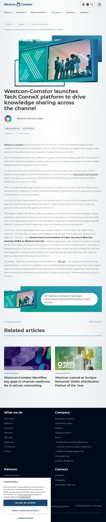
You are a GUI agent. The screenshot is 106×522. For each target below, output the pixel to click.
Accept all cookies (25, 503)
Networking (28, 128)
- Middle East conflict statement (71, 442)
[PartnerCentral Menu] (99, 4)
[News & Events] (39, 12)
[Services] (57, 12)
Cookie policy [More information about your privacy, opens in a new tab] (24, 497)
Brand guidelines (60, 506)
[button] (83, 4)
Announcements (39, 24)
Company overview (65, 418)
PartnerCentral (11, 475)
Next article (95, 321)
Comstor (8, 428)
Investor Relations (64, 460)
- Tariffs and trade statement (69, 451)
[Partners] (21, 12)
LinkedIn (59, 475)
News (21, 24)
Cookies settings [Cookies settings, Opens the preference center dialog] (25, 518)
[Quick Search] (91, 4)
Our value (9, 418)
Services (8, 437)
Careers (59, 428)
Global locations (63, 432)
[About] (8, 12)
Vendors (8, 432)
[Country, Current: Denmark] (87, 4)
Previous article (13, 321)
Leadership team (64, 423)
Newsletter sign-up (65, 484)
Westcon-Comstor (14, 144)
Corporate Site (62, 456)
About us (9, 442)
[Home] (18, 4)
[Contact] (85, 12)
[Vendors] (71, 12)
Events (7, 451)
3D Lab (61, 261)
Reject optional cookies (25, 510)
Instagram (60, 480)
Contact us (9, 446)
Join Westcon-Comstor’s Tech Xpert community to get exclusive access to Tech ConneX (67, 299)
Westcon (8, 423)
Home (9, 24)
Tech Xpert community (85, 174)
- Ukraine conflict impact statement (73, 446)
